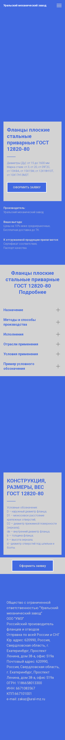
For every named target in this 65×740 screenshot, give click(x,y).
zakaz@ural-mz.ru (31, 666)
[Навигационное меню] (59, 5)
